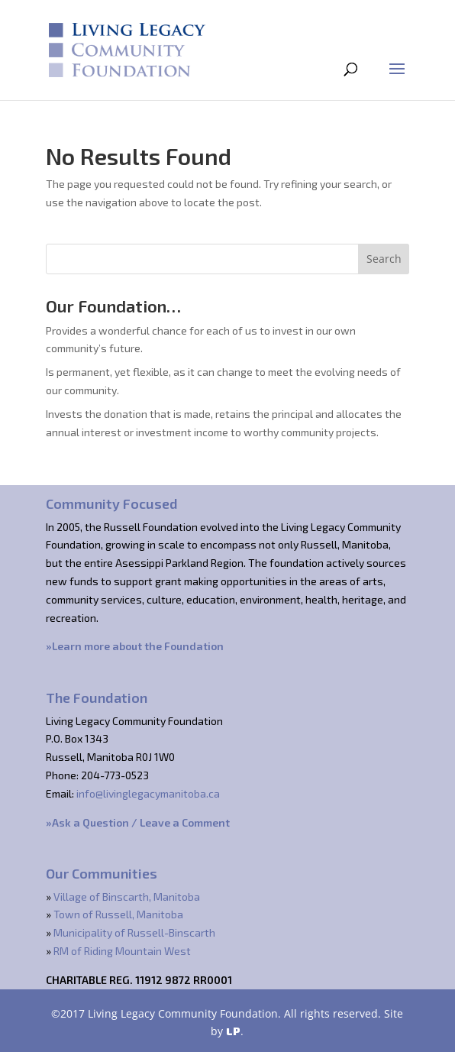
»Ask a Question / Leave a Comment (138, 822)
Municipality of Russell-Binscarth (134, 932)
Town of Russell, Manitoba (118, 914)
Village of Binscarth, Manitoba (126, 896)
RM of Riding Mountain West (122, 950)
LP (233, 1030)
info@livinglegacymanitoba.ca (148, 793)
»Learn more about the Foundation (135, 645)
